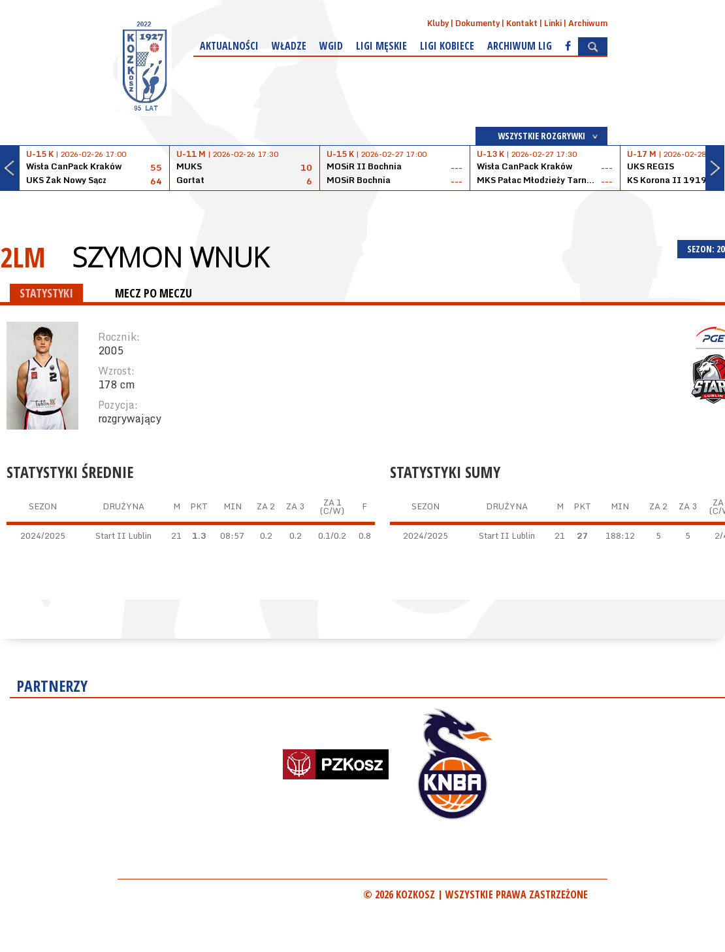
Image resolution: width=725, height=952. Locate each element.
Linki (553, 23)
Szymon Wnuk (170, 257)
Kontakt (522, 23)
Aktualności (229, 46)
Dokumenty (477, 23)
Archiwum (587, 23)
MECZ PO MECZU (153, 293)
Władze (289, 46)
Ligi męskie (381, 46)
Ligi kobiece (447, 46)
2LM (23, 256)
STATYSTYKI (46, 293)
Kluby (438, 23)
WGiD (331, 46)
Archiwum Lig (519, 46)
